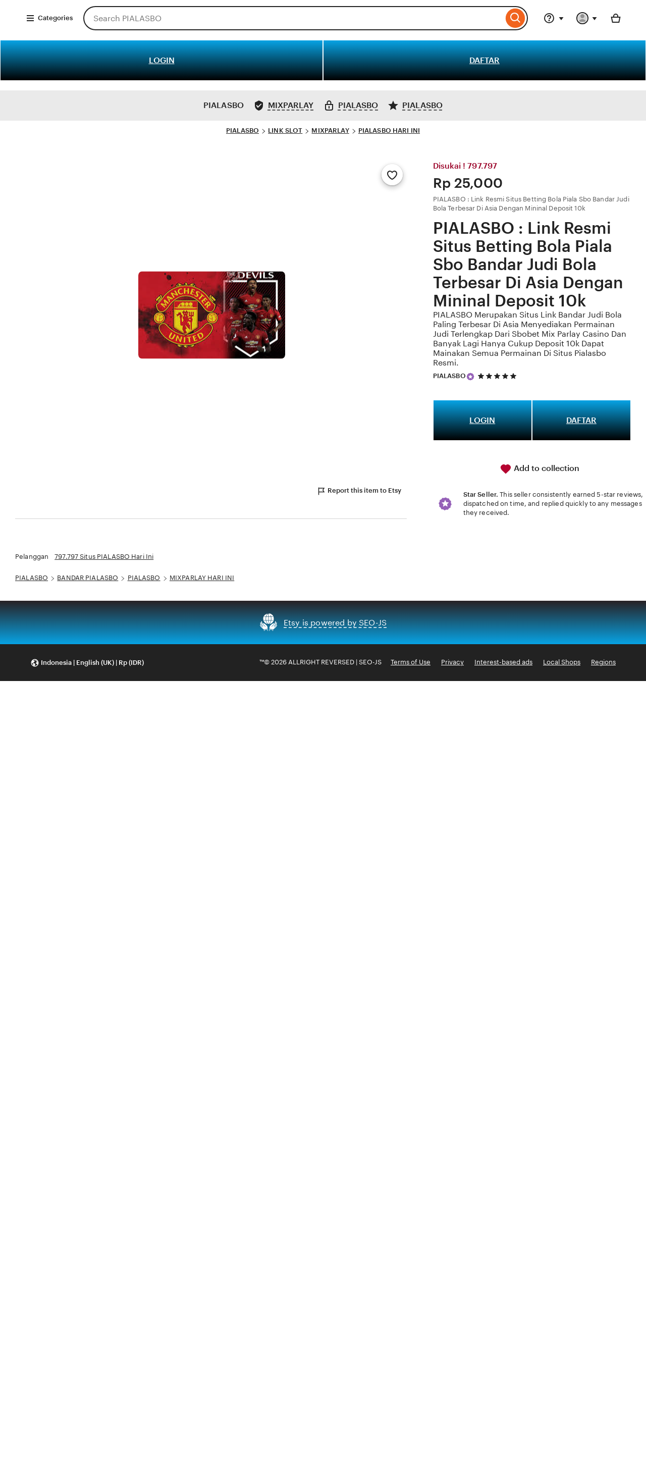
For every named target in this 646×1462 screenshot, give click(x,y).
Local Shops (561, 662)
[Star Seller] (470, 377)
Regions (603, 662)
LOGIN (162, 60)
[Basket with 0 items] (616, 18)
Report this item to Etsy (358, 491)
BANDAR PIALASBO (87, 578)
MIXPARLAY (330, 130)
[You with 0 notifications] (587, 18)
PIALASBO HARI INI (389, 130)
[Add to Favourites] (392, 174)
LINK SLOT (285, 130)
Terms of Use (410, 662)
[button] (87, 662)
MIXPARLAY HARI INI (202, 578)
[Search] (515, 18)
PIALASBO (242, 130)
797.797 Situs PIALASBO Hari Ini (104, 556)
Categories (49, 18)
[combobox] (293, 18)
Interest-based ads (503, 662)
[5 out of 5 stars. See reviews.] (498, 376)
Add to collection (539, 469)
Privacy (452, 662)
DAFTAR (484, 60)
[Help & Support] (553, 18)
